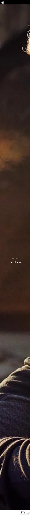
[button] (22, 2)
